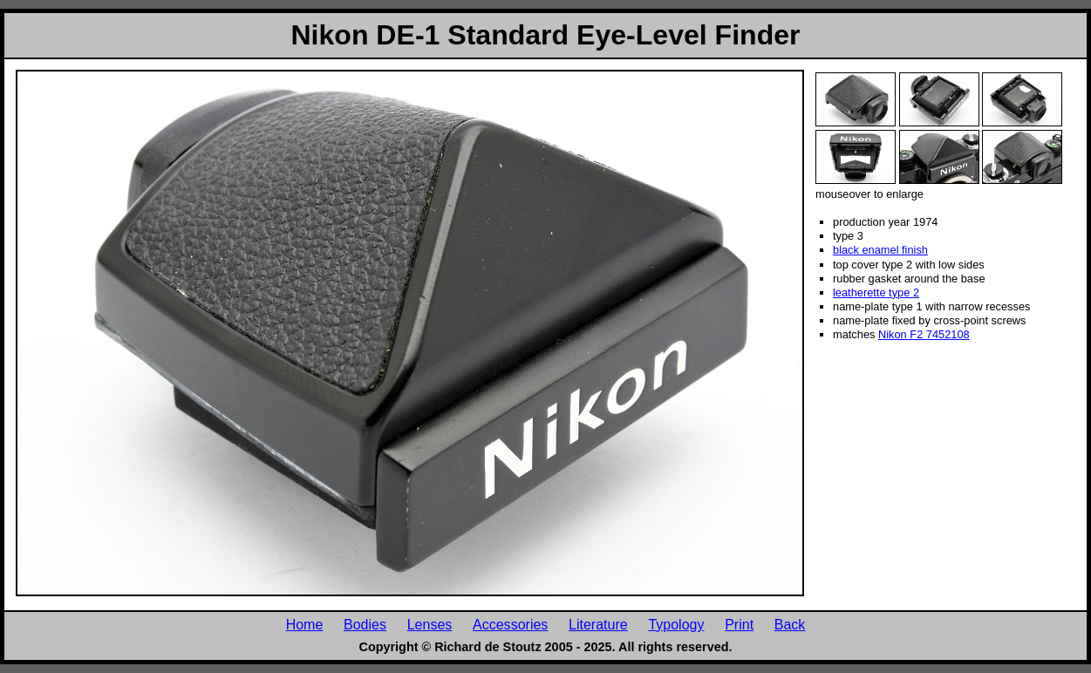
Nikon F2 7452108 (924, 334)
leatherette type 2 (876, 292)
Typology (676, 624)
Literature (598, 624)
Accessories (510, 624)
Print (739, 624)
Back (790, 624)
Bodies (365, 624)
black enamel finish (880, 249)
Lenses (430, 624)
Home (305, 624)
